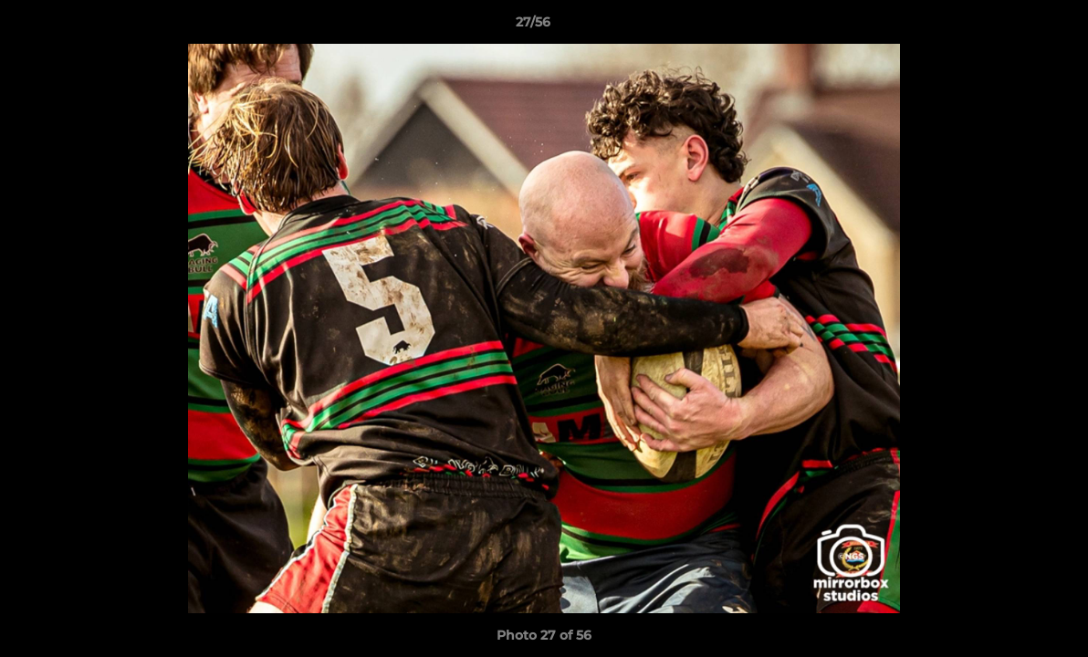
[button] (1011, 26)
